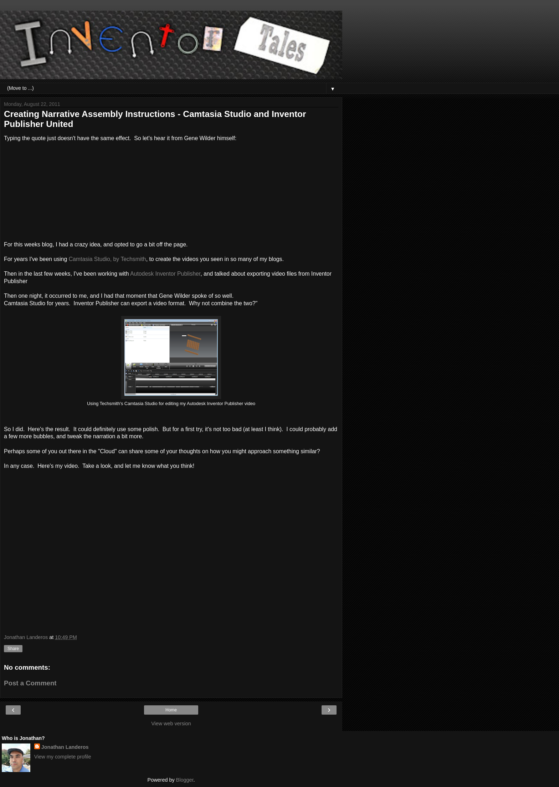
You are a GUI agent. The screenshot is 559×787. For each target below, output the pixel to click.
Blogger (185, 780)
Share (13, 648)
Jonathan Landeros (65, 747)
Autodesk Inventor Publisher (165, 274)
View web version (171, 723)
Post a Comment (30, 683)
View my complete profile (62, 757)
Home (171, 709)
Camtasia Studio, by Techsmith (107, 259)
